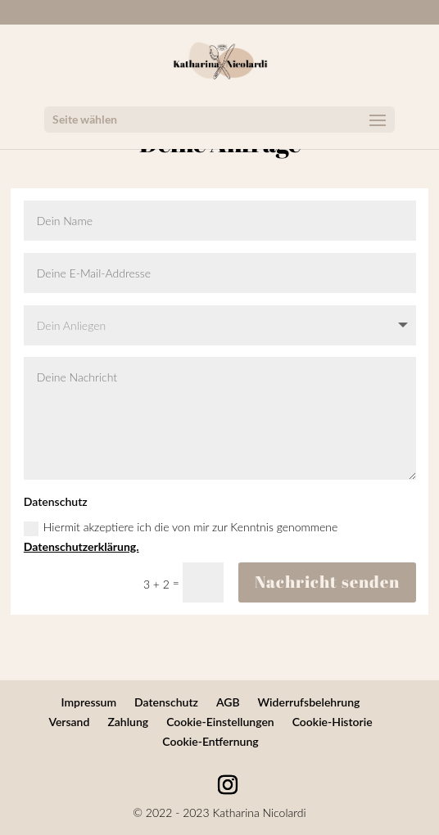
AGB (228, 702)
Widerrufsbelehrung (309, 702)
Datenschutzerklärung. (81, 546)
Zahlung (127, 722)
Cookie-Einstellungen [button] (220, 722)
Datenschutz (166, 702)
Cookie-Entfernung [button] (210, 741)
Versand (68, 722)
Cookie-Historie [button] (332, 722)
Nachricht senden (327, 582)
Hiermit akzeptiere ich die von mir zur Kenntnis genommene (181, 536)
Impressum (89, 702)
